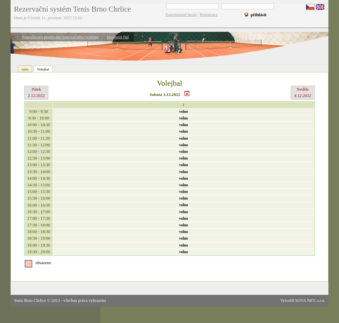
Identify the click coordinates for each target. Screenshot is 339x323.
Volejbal (43, 69)
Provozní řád (118, 37)
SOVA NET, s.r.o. (310, 300)
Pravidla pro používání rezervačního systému (60, 37)
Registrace (209, 14)
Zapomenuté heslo (181, 14)
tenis (25, 69)
